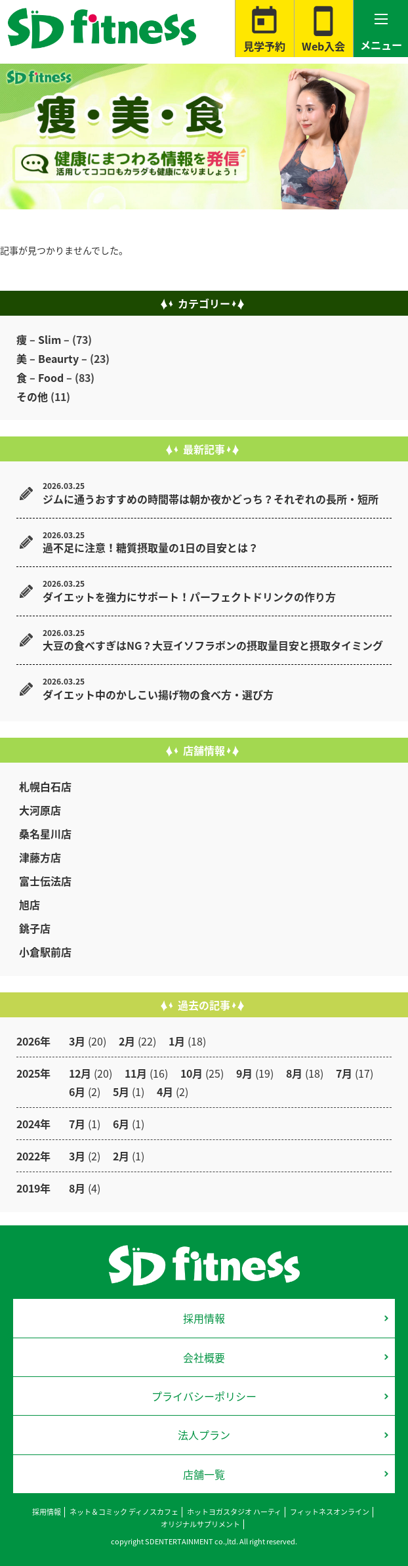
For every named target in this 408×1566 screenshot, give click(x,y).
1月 (177, 1041)
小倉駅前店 (45, 952)
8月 (294, 1073)
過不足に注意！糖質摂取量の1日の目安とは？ (150, 547)
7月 (344, 1073)
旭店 (29, 904)
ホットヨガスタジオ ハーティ (234, 1511)
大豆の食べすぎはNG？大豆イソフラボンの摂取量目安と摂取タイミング (213, 645)
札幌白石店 (45, 786)
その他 (32, 396)
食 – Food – (44, 377)
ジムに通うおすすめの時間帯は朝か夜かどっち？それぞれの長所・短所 (210, 499)
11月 (136, 1073)
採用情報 (204, 1318)
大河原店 (40, 810)
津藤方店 (40, 857)
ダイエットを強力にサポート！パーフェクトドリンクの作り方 (189, 596)
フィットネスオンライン (329, 1511)
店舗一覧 (204, 1474)
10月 (191, 1073)
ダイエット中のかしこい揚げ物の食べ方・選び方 (158, 694)
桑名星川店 (45, 833)
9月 (244, 1073)
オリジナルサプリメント (200, 1524)
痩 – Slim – (43, 339)
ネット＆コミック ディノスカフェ (124, 1511)
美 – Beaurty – (51, 358)
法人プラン (204, 1435)
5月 (121, 1091)
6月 (77, 1091)
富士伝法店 (45, 881)
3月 (77, 1041)
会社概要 (204, 1357)
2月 (127, 1041)
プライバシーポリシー (204, 1396)
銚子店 (35, 928)
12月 (80, 1073)
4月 (165, 1091)
